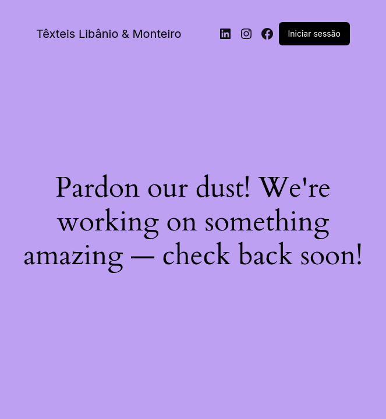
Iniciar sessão (314, 33)
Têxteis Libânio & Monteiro (108, 34)
